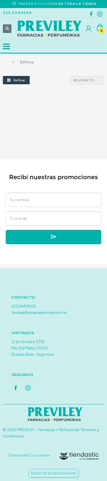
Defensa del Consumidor (29, 455)
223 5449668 (17, 12)
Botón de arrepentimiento (53, 473)
